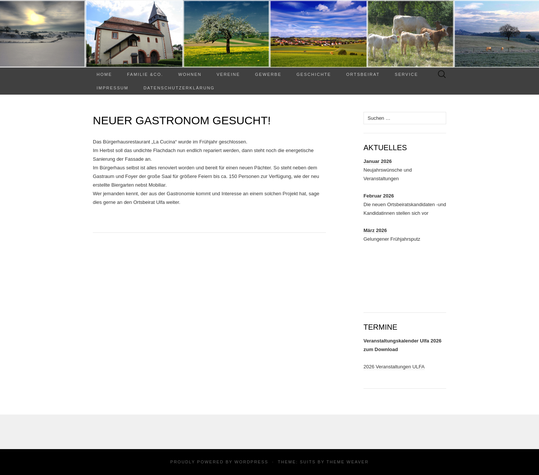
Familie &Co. (145, 74)
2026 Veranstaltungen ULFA (394, 366)
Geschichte (314, 74)
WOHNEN (189, 74)
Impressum (113, 88)
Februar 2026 (378, 196)
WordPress (251, 462)
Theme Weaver (347, 462)
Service (406, 74)
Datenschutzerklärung (179, 88)
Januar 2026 (377, 161)
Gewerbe (268, 74)
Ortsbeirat (363, 74)
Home (104, 74)
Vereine (228, 74)
